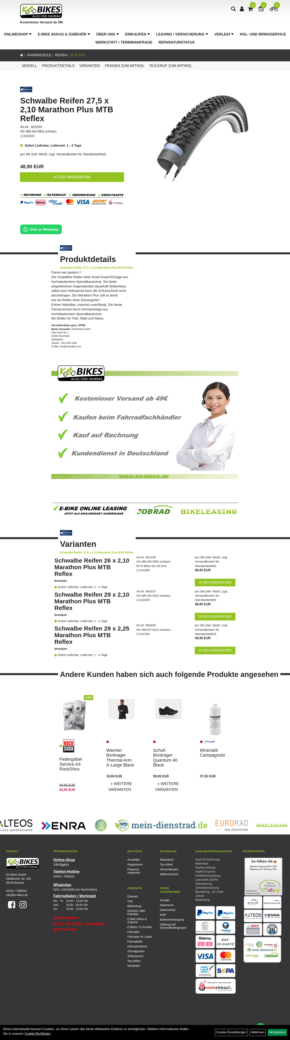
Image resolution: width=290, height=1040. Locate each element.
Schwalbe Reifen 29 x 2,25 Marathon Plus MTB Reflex (91, 635)
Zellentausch (135, 956)
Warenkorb (167, 859)
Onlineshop (18, 34)
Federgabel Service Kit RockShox (70, 764)
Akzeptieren (277, 1032)
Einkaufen (137, 34)
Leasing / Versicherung (182, 34)
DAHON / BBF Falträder (136, 912)
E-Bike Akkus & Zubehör (64, 34)
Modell (29, 66)
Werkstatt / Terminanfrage (123, 42)
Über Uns (107, 34)
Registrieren (135, 864)
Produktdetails (58, 66)
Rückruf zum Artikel (171, 66)
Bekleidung (134, 906)
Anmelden (133, 859)
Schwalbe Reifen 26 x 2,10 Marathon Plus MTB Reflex (91, 567)
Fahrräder (133, 931)
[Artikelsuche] (233, 9)
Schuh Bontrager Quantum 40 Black (165, 757)
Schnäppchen (136, 951)
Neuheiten (133, 965)
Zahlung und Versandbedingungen (171, 926)
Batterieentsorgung (171, 919)
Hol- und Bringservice (263, 34)
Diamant (132, 896)
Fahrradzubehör (137, 946)
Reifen (61, 55)
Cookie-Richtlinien (38, 1033)
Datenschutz (168, 910)
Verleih (224, 34)
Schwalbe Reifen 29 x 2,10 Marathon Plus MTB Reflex (91, 601)
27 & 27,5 (78, 55)
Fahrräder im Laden (139, 936)
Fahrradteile (39, 55)
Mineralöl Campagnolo (212, 753)
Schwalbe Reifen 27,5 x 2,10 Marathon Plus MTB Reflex (66, 109)
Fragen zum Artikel (125, 66)
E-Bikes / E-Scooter (139, 927)
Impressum (167, 905)
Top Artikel (166, 864)
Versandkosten (169, 869)
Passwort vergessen (134, 871)
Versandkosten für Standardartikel (80, 154)
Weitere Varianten (120, 786)
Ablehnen (257, 1032)
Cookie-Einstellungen (231, 1032)
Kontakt (164, 900)
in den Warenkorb (72, 177)
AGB (163, 914)
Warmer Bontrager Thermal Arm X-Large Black (120, 757)
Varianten (90, 66)
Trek (130, 901)
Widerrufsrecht (169, 874)
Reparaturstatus (176, 42)
